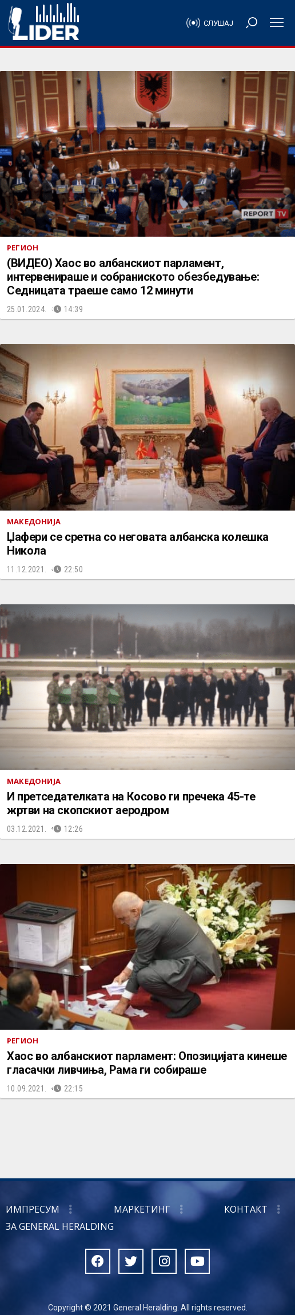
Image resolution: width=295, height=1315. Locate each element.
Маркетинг (142, 1209)
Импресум (32, 1209)
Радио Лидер (44, 23)
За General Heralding (60, 1226)
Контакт (246, 1209)
